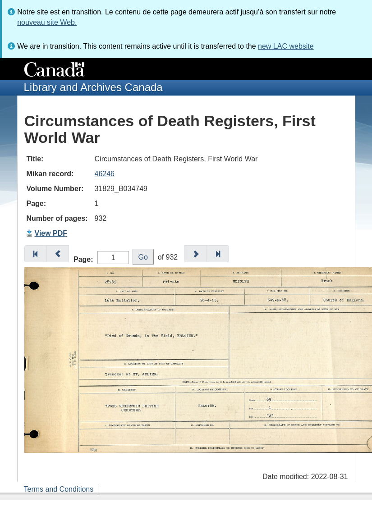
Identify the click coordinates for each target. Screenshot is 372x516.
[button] (35, 253)
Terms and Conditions (59, 489)
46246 (105, 174)
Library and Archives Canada (93, 87)
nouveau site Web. (47, 22)
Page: (83, 259)
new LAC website (286, 46)
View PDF (51, 233)
